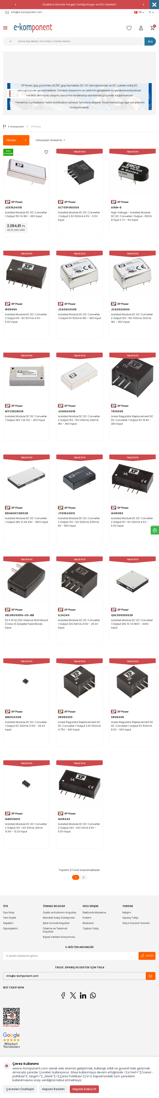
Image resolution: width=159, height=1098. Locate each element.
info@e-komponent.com (23, 12)
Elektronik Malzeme (94, 912)
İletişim (126, 912)
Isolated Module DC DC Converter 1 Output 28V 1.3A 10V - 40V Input (26, 418)
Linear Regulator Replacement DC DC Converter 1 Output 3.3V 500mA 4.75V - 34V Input (79, 725)
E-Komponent (13, 127)
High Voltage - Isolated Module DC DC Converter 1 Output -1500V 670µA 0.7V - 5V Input (131, 216)
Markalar (88, 923)
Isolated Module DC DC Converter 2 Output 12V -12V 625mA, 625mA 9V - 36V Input (79, 521)
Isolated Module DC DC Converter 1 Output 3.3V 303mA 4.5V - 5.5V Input (79, 216)
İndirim (87, 917)
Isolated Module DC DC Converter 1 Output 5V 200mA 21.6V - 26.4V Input (26, 725)
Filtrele (16, 140)
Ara (150, 41)
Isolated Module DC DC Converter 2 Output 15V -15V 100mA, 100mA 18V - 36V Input (132, 318)
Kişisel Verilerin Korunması (59, 937)
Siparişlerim (10, 928)
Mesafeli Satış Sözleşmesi (59, 917)
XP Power (36, 126)
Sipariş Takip (130, 917)
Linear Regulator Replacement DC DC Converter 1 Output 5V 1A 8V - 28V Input (132, 420)
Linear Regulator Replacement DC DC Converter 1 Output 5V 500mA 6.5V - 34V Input (132, 725)
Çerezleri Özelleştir (20, 1089)
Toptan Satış (91, 928)
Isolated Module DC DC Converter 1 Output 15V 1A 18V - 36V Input (26, 214)
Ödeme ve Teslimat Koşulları (55, 930)
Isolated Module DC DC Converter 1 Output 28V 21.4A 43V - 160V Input (26, 520)
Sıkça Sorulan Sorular (136, 923)
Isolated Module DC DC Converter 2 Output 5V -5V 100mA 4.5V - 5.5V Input (132, 521)
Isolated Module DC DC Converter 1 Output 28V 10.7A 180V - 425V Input (132, 623)
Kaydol (147, 956)
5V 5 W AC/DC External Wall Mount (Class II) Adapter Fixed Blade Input (26, 623)
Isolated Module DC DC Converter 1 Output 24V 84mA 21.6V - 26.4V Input (79, 623)
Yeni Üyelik (9, 917)
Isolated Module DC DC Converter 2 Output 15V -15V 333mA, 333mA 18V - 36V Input (79, 420)
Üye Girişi (8, 912)
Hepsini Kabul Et (84, 1089)
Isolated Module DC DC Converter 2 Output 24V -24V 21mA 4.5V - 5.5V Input (79, 827)
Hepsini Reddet (53, 1089)
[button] (15, 4)
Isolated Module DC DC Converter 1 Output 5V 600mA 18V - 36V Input (79, 316)
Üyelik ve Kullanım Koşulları (59, 912)
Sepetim (8, 923)
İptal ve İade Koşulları (56, 923)
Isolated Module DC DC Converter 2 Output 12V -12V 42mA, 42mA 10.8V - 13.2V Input (26, 827)
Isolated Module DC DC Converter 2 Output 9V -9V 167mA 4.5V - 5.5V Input (26, 318)
